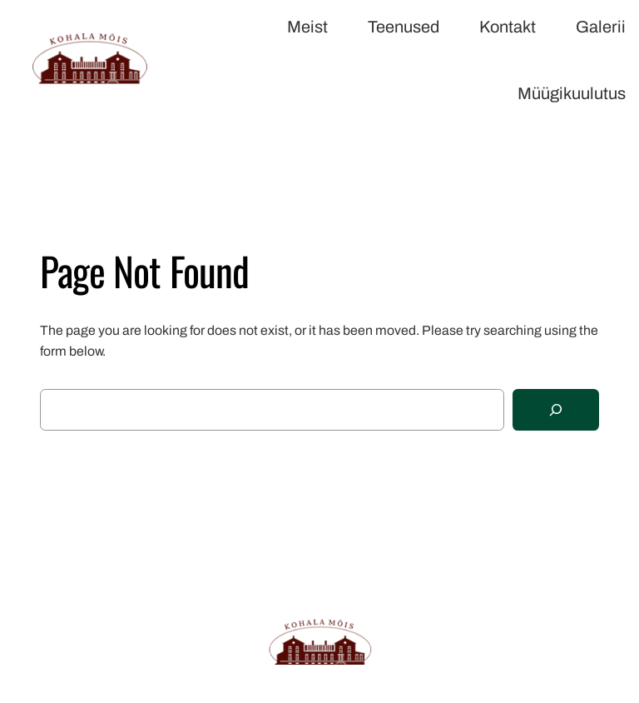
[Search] (556, 410)
